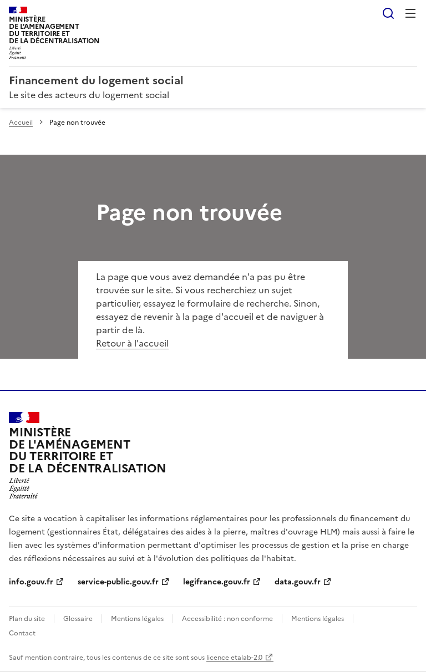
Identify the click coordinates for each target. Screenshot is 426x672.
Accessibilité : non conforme (227, 619)
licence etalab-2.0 (234, 658)
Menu (410, 13)
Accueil (21, 123)
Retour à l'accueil (132, 343)
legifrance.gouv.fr (216, 582)
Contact (22, 633)
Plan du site (27, 619)
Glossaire (78, 619)
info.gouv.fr (31, 582)
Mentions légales (137, 619)
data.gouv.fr (298, 582)
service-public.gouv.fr (118, 582)
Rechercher (388, 13)
